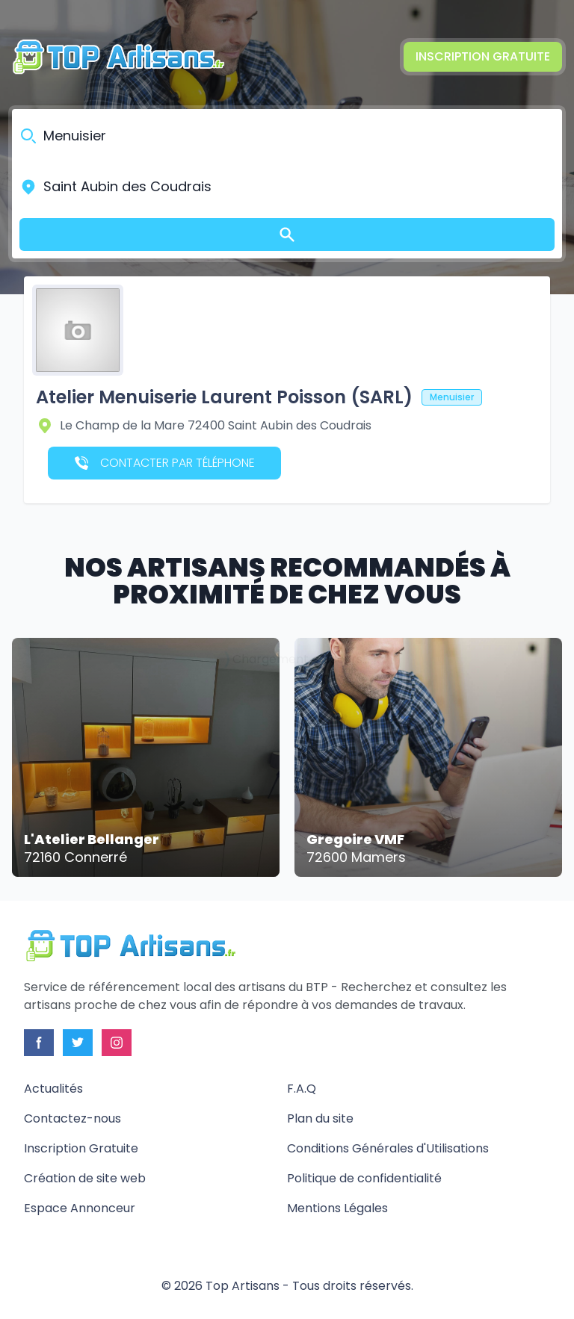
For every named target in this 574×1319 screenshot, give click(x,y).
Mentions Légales (337, 1208)
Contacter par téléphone (165, 462)
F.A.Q (301, 1088)
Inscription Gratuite (483, 56)
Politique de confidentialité (364, 1178)
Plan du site (320, 1118)
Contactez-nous (72, 1118)
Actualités (53, 1088)
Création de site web (85, 1178)
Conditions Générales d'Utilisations (388, 1148)
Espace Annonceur (79, 1208)
